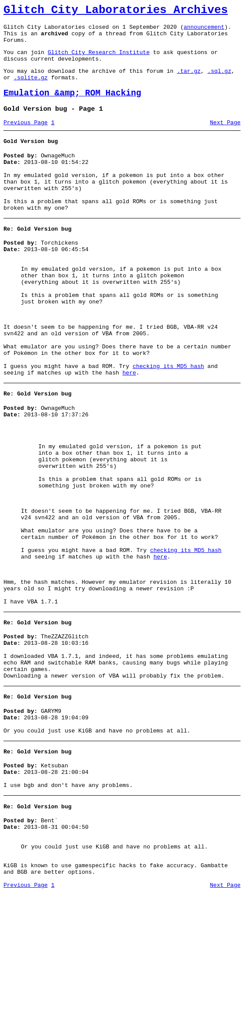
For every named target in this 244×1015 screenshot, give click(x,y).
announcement (203, 30)
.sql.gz (219, 81)
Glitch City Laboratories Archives (115, 11)
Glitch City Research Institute (98, 60)
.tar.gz (189, 81)
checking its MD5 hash (168, 418)
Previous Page (25, 138)
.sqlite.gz (30, 89)
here (129, 426)
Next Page (225, 138)
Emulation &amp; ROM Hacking (72, 106)
